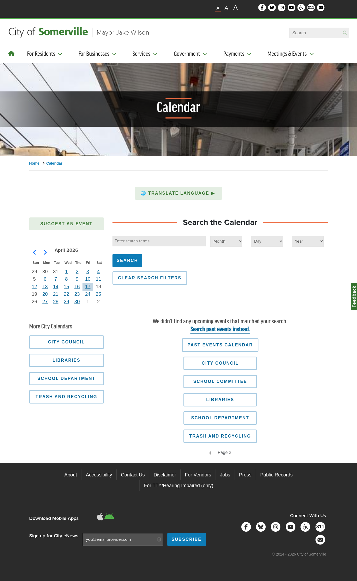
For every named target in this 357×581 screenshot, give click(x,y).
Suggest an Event (66, 223)
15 (66, 286)
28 (55, 301)
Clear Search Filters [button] (150, 278)
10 (88, 279)
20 (45, 294)
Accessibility (99, 475)
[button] (178, 193)
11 (98, 279)
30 (77, 301)
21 (55, 294)
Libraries (220, 399)
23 (77, 294)
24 (88, 294)
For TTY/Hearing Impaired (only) (178, 485)
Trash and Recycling (220, 436)
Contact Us (133, 475)
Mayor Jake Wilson (123, 32)
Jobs (225, 475)
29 (66, 301)
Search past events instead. (220, 329)
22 (66, 294)
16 (77, 286)
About (70, 475)
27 (45, 301)
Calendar (54, 163)
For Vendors (198, 475)
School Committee (220, 381)
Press (245, 475)
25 (98, 294)
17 (88, 286)
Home (34, 163)
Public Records (276, 475)
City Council (220, 363)
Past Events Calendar (220, 345)
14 (55, 286)
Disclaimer (164, 475)
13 (45, 286)
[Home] (11, 54)
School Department (220, 418)
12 (34, 286)
